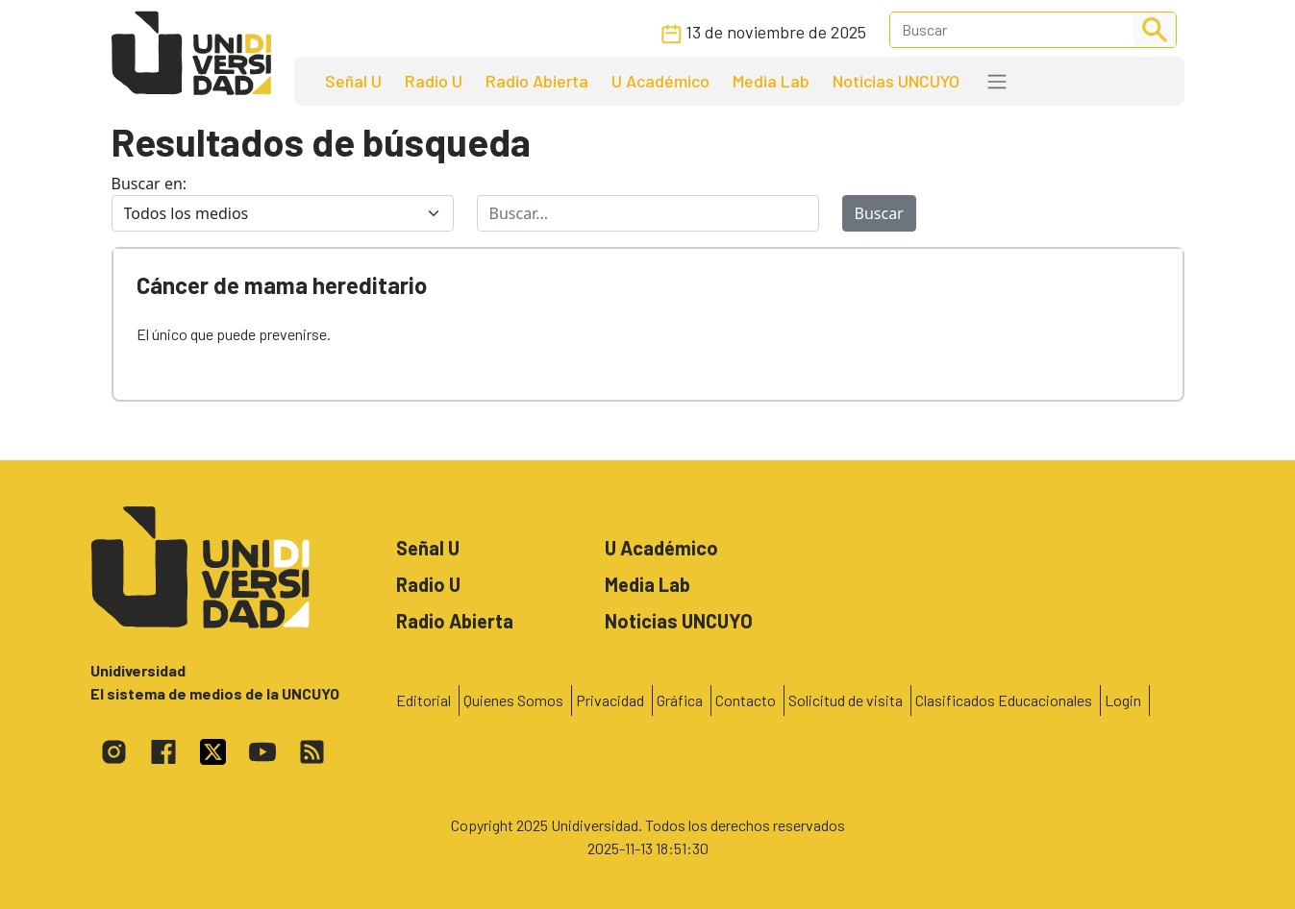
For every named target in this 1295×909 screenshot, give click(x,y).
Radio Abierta (537, 80)
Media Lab (771, 80)
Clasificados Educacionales (1003, 700)
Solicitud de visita (845, 700)
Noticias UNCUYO (896, 80)
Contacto (745, 700)
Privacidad (610, 700)
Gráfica (680, 700)
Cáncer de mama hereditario (282, 285)
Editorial (423, 700)
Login (1123, 700)
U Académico (660, 80)
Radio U (433, 80)
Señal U (353, 80)
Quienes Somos (513, 700)
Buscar (879, 213)
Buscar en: (149, 183)
